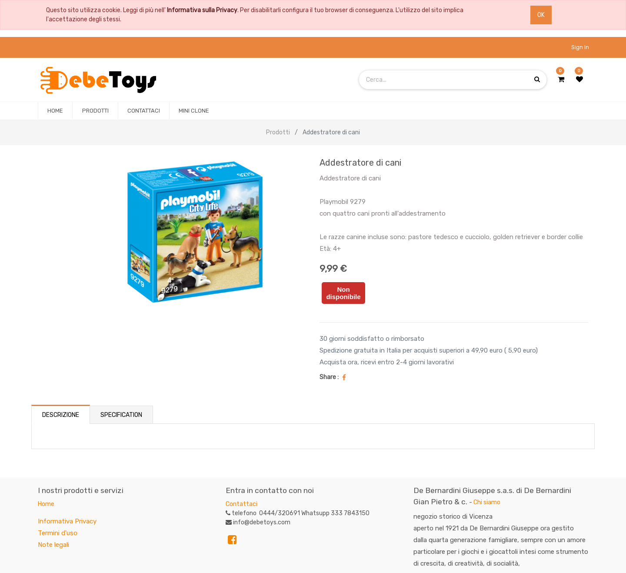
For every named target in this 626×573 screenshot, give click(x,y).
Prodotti (278, 132)
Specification (121, 415)
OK (541, 15)
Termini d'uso (57, 533)
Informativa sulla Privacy (202, 10)
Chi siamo (486, 502)
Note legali (53, 545)
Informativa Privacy (67, 521)
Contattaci (241, 504)
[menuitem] (55, 111)
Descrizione (60, 415)
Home (46, 504)
